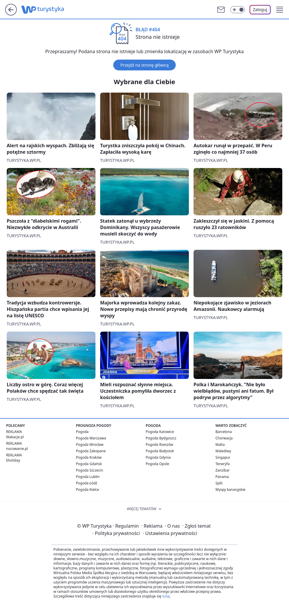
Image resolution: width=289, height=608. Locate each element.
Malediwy (223, 450)
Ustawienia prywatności (170, 533)
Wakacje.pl (15, 436)
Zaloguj (260, 9)
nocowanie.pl (17, 448)
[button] (279, 9)
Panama (222, 476)
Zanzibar (222, 470)
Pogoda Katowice (160, 431)
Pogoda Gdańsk (89, 463)
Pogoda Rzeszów (159, 444)
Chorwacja (224, 438)
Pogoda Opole (157, 463)
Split (219, 483)
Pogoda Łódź (86, 483)
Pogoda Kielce (87, 489)
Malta (220, 444)
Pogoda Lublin (88, 476)
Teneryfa (222, 463)
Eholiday (13, 460)
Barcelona (223, 431)
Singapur (222, 457)
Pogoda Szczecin (89, 470)
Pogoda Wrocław (89, 444)
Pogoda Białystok (160, 450)
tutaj (166, 596)
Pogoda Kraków (89, 457)
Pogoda (82, 431)
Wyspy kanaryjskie (230, 489)
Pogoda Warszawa (91, 438)
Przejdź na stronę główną (144, 65)
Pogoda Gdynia (158, 457)
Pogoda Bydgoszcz (161, 438)
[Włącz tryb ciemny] (237, 9)
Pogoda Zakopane (91, 450)
